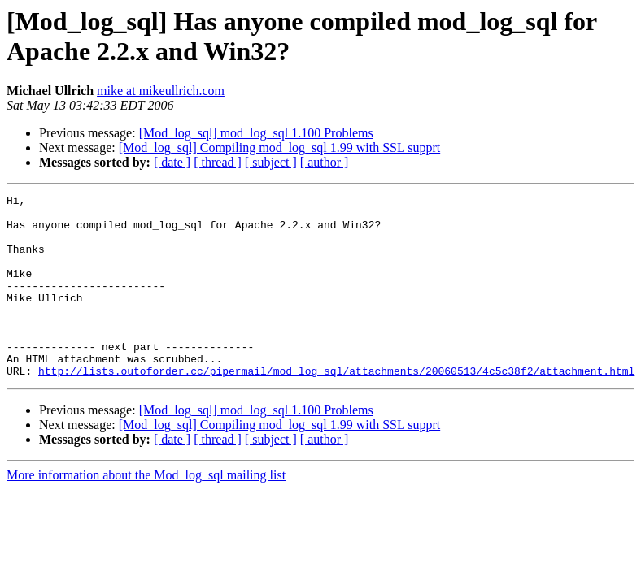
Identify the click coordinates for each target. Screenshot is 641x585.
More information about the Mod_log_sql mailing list (146, 511)
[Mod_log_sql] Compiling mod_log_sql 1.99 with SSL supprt (279, 147)
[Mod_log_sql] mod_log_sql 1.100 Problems (256, 133)
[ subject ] (271, 162)
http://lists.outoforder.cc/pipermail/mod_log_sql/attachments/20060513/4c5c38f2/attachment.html (336, 407)
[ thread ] (218, 162)
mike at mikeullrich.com (161, 91)
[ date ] (172, 162)
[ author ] (324, 162)
